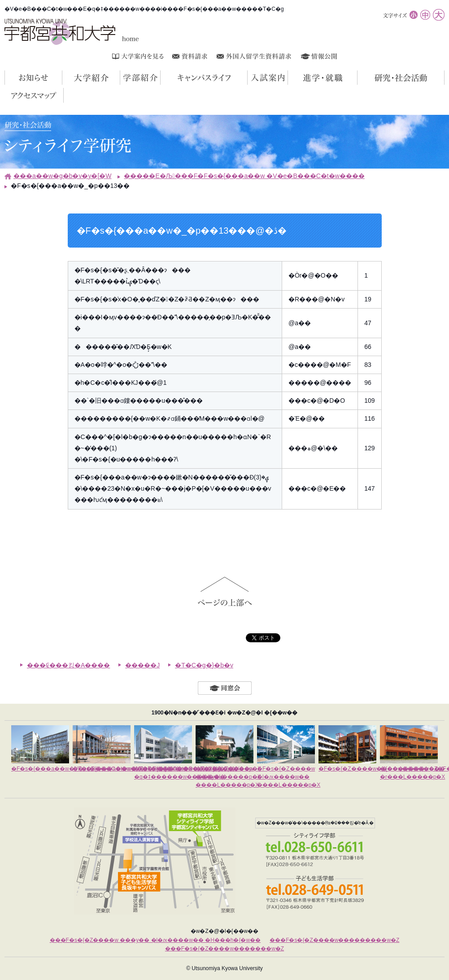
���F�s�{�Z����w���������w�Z (334, 940)
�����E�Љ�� (444, 77)
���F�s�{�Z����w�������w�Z (224, 948)
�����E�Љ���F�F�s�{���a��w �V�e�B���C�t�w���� (244, 175)
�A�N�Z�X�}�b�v (63, 95)
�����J (142, 665)
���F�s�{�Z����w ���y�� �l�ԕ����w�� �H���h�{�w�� (155, 940)
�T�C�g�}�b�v (204, 665)
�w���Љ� (160, 77)
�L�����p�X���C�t (247, 77)
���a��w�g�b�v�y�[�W (62, 175)
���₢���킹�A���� (68, 665)
